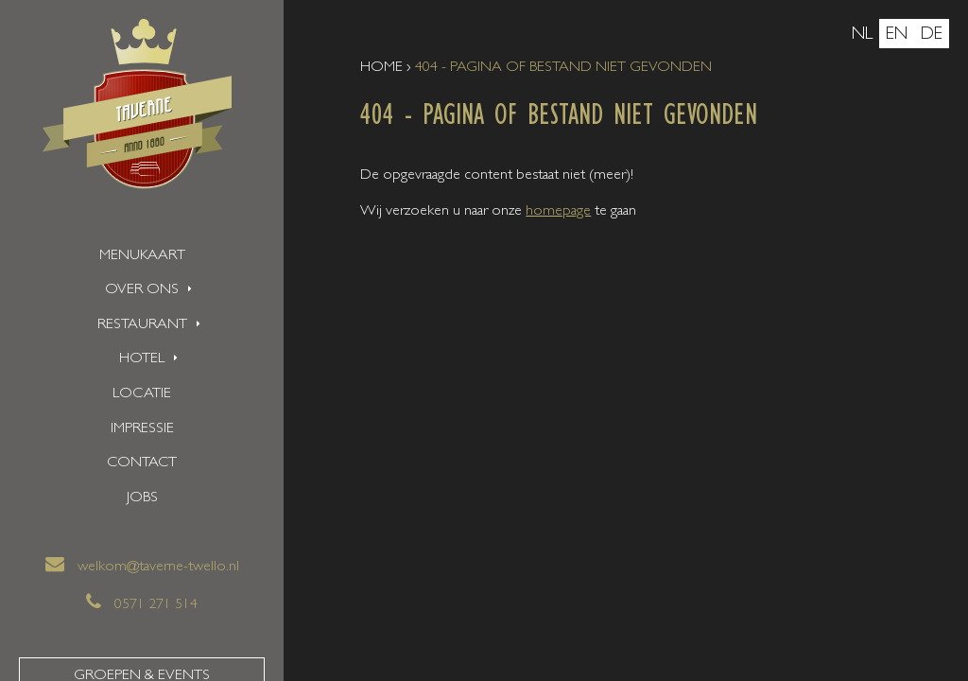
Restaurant (142, 325)
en (897, 35)
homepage (558, 211)
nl (862, 35)
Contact (142, 463)
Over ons (142, 290)
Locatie (141, 394)
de (931, 35)
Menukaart (142, 256)
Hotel (141, 359)
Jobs (142, 498)
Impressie (142, 429)
